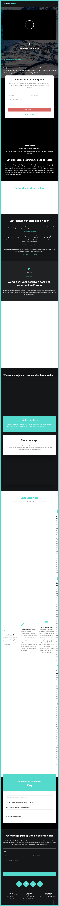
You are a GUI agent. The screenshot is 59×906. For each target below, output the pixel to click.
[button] (55, 4)
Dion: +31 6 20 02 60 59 (29, 896)
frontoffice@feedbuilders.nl (29, 895)
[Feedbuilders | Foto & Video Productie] (10, 4)
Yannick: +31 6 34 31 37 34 (29, 898)
